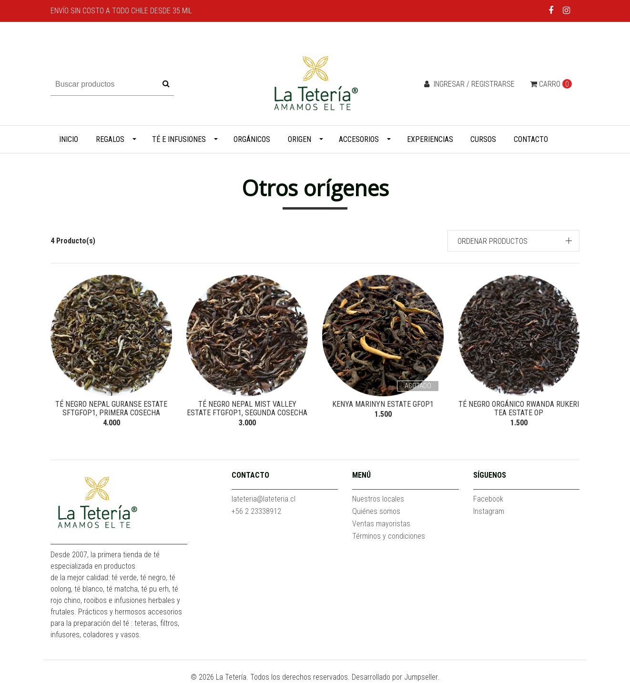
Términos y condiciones (388, 536)
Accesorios (359, 139)
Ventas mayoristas (381, 523)
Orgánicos (252, 139)
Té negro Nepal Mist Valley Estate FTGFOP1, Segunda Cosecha (247, 408)
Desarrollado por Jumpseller (395, 677)
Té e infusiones (179, 139)
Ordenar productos (492, 241)
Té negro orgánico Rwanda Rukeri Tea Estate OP (518, 408)
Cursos (483, 139)
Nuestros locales (378, 498)
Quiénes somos (376, 511)
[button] (513, 240)
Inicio (68, 139)
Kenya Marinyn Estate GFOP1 (383, 404)
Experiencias (430, 139)
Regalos (110, 139)
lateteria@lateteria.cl (263, 498)
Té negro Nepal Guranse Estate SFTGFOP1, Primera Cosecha (111, 408)
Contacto (531, 139)
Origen (299, 139)
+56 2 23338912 (256, 511)
